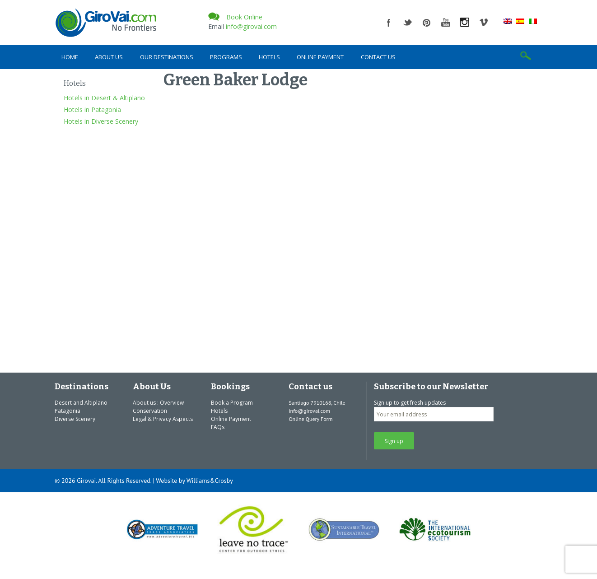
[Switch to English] (508, 20)
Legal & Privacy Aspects (163, 419)
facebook (389, 23)
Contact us (378, 57)
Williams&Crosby (210, 480)
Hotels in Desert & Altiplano (104, 97)
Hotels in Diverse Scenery (101, 121)
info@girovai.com (251, 26)
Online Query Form (310, 419)
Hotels (269, 57)
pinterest (427, 23)
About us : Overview (158, 402)
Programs (226, 57)
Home (69, 57)
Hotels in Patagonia (92, 109)
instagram (465, 23)
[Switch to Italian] (533, 20)
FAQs (217, 427)
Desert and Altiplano (81, 402)
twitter (408, 23)
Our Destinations (166, 57)
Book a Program (232, 402)
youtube (446, 23)
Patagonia (67, 411)
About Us (109, 57)
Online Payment (320, 57)
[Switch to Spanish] (520, 20)
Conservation (150, 411)
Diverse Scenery (75, 419)
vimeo (484, 23)
